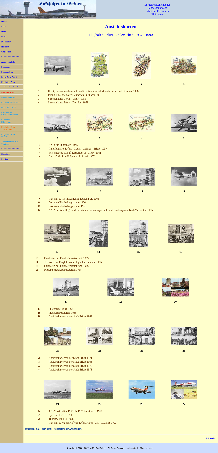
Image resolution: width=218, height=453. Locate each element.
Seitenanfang (210, 438)
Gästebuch (6, 52)
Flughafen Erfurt (8, 82)
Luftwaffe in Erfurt (9, 77)
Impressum (6, 42)
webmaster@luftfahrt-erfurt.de (140, 448)
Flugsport (5, 67)
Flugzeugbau (7, 72)
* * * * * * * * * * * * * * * (10, 57)
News (3, 31)
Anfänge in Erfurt (8, 62)
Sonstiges (5, 154)
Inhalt (3, 26)
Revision (5, 47)
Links (3, 36)
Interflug (4, 159)
